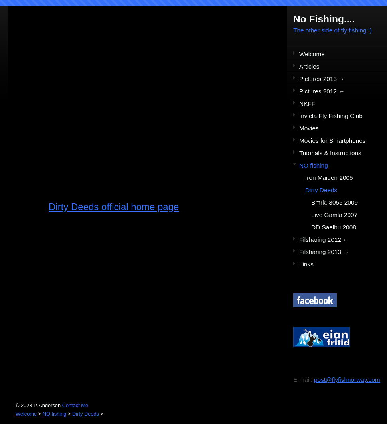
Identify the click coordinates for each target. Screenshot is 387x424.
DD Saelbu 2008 (333, 227)
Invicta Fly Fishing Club (331, 115)
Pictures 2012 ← (322, 91)
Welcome (312, 54)
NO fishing (313, 165)
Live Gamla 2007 (334, 214)
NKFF (307, 103)
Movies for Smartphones (332, 140)
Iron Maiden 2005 (329, 177)
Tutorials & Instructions (330, 153)
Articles (309, 66)
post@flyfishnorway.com (347, 379)
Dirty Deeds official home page (114, 206)
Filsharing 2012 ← (324, 239)
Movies (309, 128)
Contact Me (75, 405)
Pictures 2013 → (322, 78)
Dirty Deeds (321, 190)
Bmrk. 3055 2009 (334, 202)
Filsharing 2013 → (324, 251)
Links (306, 264)
